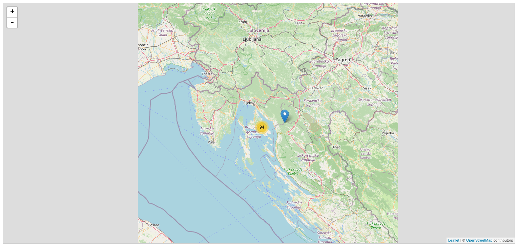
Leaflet (453, 240)
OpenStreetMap (479, 240)
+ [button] (12, 12)
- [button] (12, 23)
